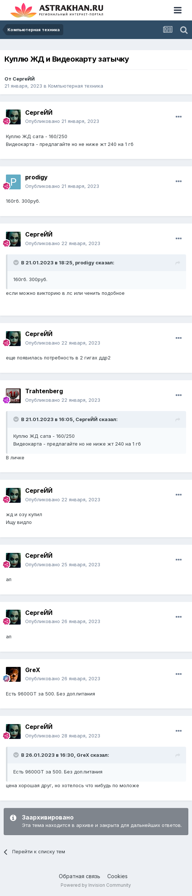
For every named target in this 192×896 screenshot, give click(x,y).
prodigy (36, 177)
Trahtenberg (44, 391)
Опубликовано (62, 121)
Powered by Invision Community (96, 885)
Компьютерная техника (75, 86)
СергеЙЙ (24, 79)
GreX (32, 670)
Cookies (117, 876)
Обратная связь (79, 876)
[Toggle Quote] (16, 262)
